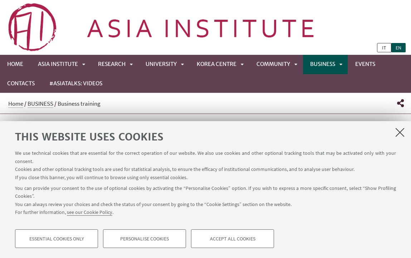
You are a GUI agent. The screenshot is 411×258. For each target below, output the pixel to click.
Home (15, 64)
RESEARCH (112, 64)
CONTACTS (21, 83)
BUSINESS (322, 64)
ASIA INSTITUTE (58, 64)
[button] (400, 103)
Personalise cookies (144, 238)
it (384, 47)
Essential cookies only (56, 238)
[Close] (400, 132)
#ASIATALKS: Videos (75, 83)
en (398, 47)
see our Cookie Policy (89, 212)
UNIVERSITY (161, 64)
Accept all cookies (232, 238)
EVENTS (365, 64)
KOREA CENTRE (216, 64)
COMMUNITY (273, 64)
